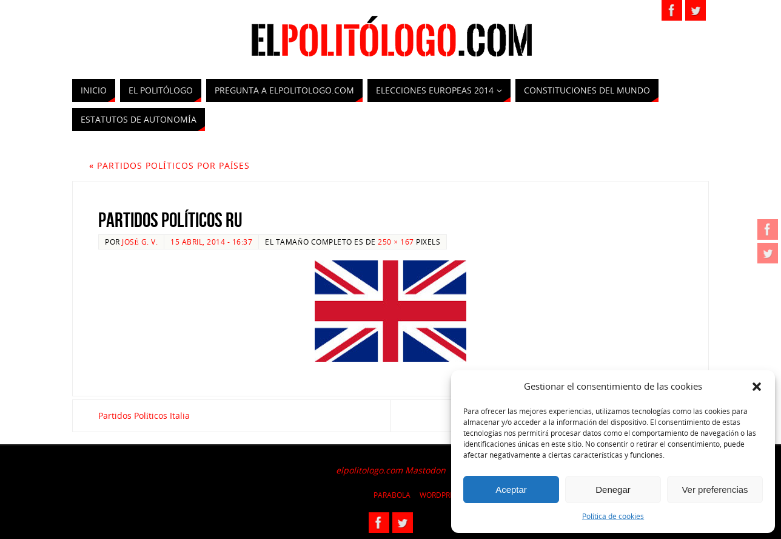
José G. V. (140, 241)
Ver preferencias (715, 489)
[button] (757, 387)
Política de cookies (613, 516)
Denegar (613, 489)
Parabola (392, 495)
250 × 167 (396, 241)
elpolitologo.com (369, 470)
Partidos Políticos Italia (144, 415)
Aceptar (511, 489)
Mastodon (425, 470)
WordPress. (442, 495)
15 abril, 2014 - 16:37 (211, 241)
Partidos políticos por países (169, 165)
